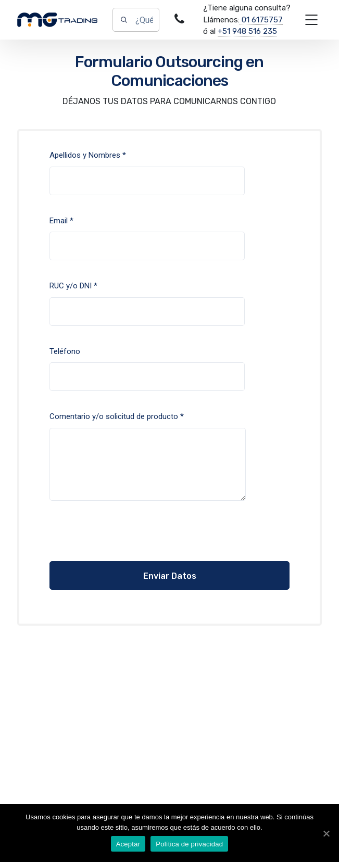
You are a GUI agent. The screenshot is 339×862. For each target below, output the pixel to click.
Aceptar (128, 844)
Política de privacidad (189, 844)
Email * (147, 246)
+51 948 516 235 (247, 31)
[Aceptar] (326, 833)
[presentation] (113, 541)
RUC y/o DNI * (147, 311)
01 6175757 (261, 19)
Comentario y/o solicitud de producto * (147, 464)
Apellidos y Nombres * (147, 180)
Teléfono (147, 377)
